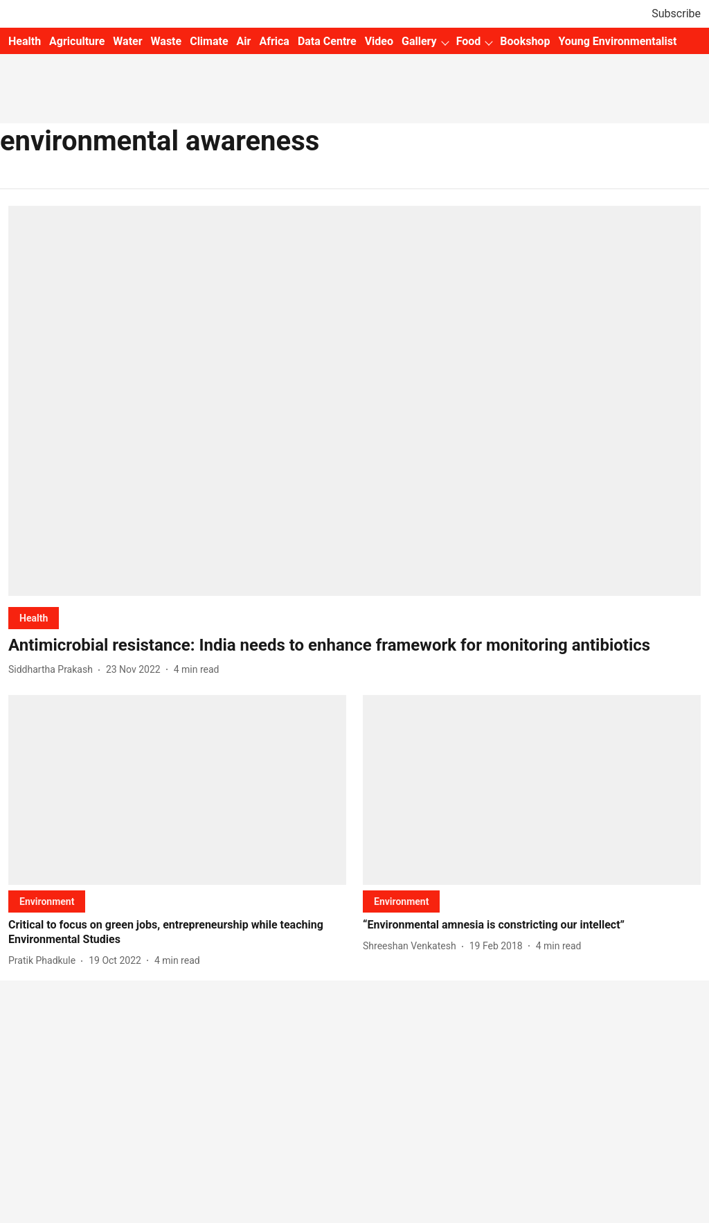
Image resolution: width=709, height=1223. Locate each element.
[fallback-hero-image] (354, 401)
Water (127, 41)
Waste (166, 41)
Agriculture (77, 41)
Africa (274, 41)
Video (379, 41)
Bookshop (525, 41)
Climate (209, 41)
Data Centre (327, 41)
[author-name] (53, 669)
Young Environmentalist (617, 41)
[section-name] (33, 617)
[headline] (354, 645)
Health (24, 41)
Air (244, 41)
